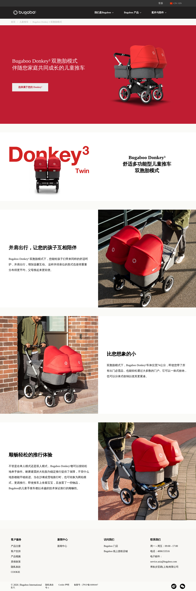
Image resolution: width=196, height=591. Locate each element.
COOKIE (15, 572)
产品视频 (16, 556)
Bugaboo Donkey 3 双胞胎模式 (47, 22)
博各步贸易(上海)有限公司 (164, 567)
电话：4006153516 (160, 551)
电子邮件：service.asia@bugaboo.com (163, 559)
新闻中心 (62, 546)
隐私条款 (16, 567)
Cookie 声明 (63, 585)
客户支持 (16, 551)
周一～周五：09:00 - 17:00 (164, 546)
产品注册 (16, 546)
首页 (13, 22)
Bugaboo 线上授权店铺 (116, 551)
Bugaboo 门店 (111, 546)
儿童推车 (23, 22)
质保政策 (16, 561)
